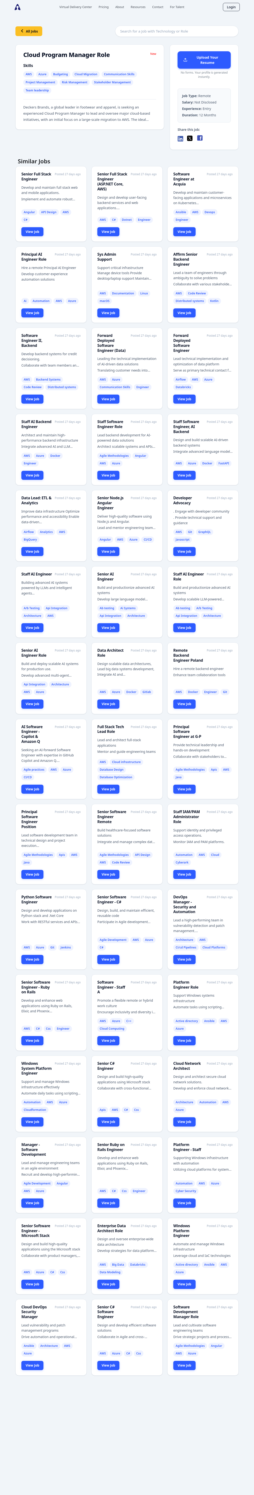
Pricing (103, 7)
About (119, 7)
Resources (138, 7)
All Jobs (29, 30)
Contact (157, 7)
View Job (32, 231)
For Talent (177, 7)
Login (231, 7)
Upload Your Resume (200, 60)
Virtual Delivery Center (75, 7)
